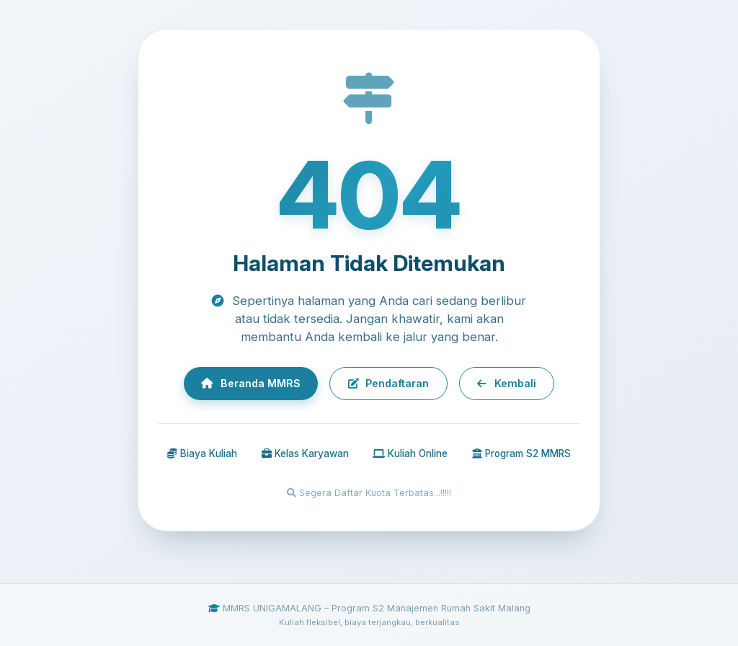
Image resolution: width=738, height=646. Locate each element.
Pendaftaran (389, 383)
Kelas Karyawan (305, 455)
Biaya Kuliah (202, 455)
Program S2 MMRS (521, 455)
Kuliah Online (410, 455)
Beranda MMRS (241, 383)
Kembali (516, 383)
